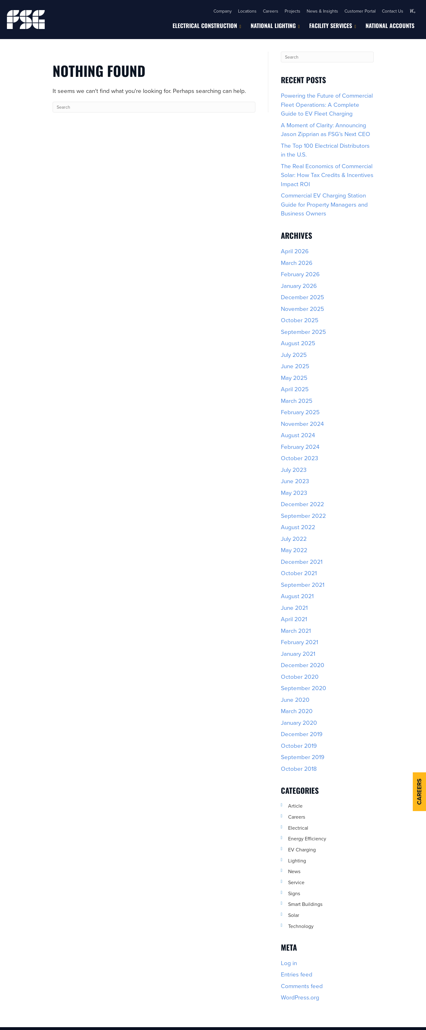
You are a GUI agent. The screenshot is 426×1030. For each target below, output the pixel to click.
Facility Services (330, 25)
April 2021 (294, 619)
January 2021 (298, 653)
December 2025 (302, 297)
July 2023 (294, 469)
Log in (289, 962)
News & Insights (322, 11)
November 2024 (302, 423)
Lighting (297, 860)
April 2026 (295, 251)
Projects (292, 11)
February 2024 (300, 446)
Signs (294, 893)
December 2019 (301, 734)
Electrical (298, 827)
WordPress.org (300, 997)
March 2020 (297, 711)
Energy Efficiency (307, 838)
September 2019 (302, 756)
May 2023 (294, 492)
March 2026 (296, 262)
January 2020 (299, 722)
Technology (301, 926)
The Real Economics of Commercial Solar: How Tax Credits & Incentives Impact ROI (327, 175)
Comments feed (302, 985)
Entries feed (296, 974)
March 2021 (296, 630)
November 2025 (302, 308)
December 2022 (302, 504)
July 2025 (294, 354)
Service (296, 882)
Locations (247, 11)
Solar (293, 915)
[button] (412, 11)
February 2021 (299, 642)
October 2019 (299, 745)
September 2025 (303, 331)
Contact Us (392, 11)
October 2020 (300, 676)
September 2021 (302, 584)
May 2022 (294, 550)
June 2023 (295, 481)
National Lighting (273, 25)
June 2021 (294, 607)
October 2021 (299, 573)
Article (295, 805)
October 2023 (299, 458)
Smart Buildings (305, 904)
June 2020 (295, 699)
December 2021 (301, 561)
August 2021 (297, 596)
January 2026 (299, 285)
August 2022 (298, 527)
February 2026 (300, 274)
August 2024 (298, 435)
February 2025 (300, 412)
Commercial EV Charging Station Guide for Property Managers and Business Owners (324, 204)
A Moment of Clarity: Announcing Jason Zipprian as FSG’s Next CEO (325, 129)
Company (222, 11)
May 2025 (294, 377)
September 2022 (303, 515)
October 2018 (299, 768)
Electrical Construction (205, 25)
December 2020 (302, 665)
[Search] (154, 107)
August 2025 (298, 343)
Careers (270, 11)
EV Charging (302, 849)
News (294, 871)
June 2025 (295, 366)
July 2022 (294, 538)
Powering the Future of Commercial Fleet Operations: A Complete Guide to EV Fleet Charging (327, 104)
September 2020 (303, 688)
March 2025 (296, 400)
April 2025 (295, 389)
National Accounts (390, 25)
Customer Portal (360, 11)
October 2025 (299, 320)
